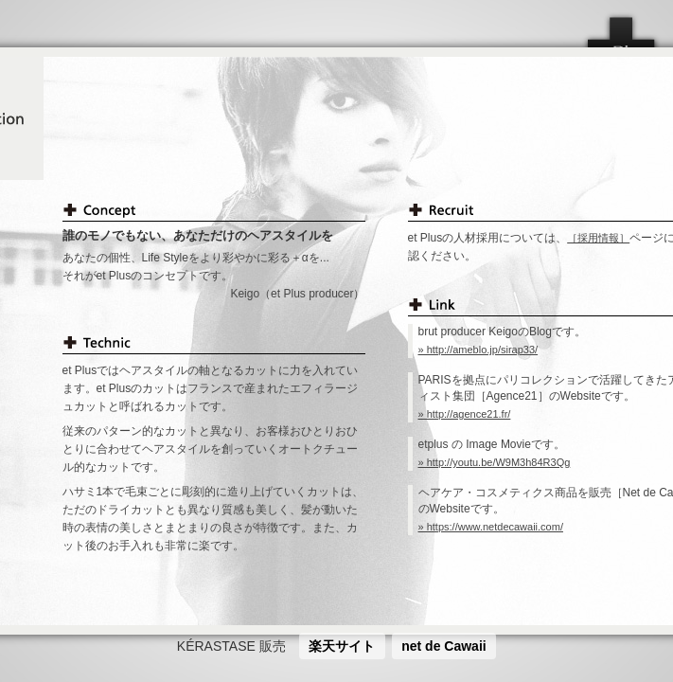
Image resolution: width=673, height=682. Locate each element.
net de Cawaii (443, 646)
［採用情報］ (598, 237)
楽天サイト (342, 646)
